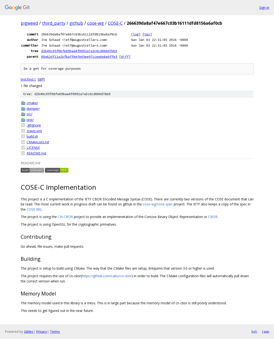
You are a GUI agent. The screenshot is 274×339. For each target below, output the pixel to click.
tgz (147, 34)
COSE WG (34, 209)
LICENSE (33, 147)
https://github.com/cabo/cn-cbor (107, 276)
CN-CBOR (65, 216)
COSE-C (115, 23)
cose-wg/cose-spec (158, 204)
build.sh (32, 136)
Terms (55, 331)
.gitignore (34, 125)
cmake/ (32, 103)
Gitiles (28, 331)
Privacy (41, 331)
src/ (29, 114)
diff (125, 56)
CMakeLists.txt (38, 142)
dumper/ (33, 108)
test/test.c (28, 79)
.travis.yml (34, 131)
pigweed (29, 23)
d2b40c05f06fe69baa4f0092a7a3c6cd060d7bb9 (79, 51)
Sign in (264, 7)
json (265, 331)
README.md (36, 153)
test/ (30, 119)
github (76, 23)
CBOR (212, 216)
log (136, 34)
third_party (53, 23)
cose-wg (95, 23)
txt (254, 331)
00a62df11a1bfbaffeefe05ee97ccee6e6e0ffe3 (79, 56)
